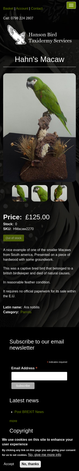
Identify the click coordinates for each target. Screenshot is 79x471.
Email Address (24, 368)
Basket (8, 8)
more (13, 421)
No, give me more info (44, 456)
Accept (9, 465)
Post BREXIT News (29, 412)
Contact (37, 8)
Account (22, 8)
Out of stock (13, 238)
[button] (39, 127)
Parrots (26, 312)
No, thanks (30, 465)
